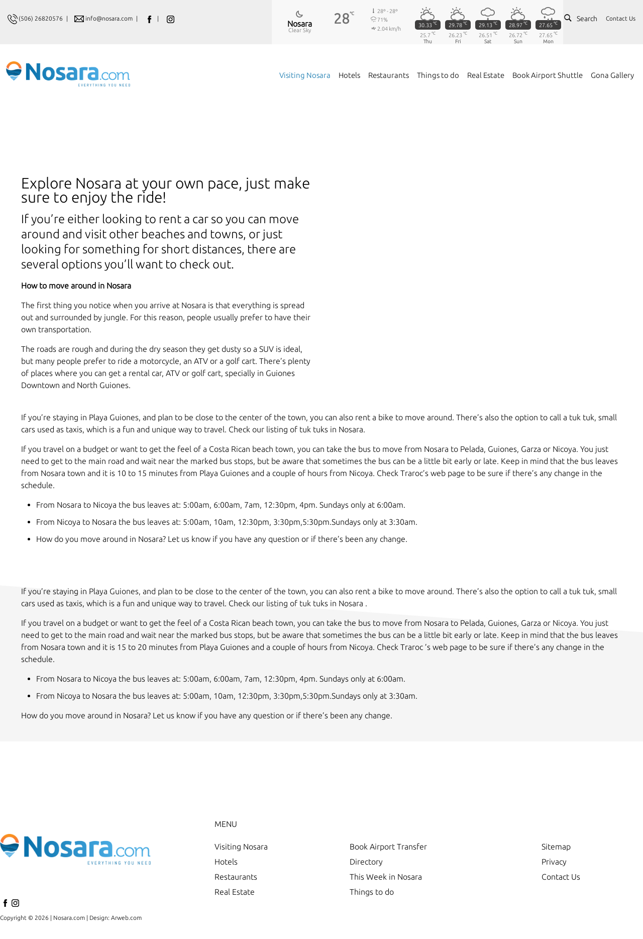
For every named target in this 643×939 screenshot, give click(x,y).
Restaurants (236, 876)
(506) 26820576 (41, 18)
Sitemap (556, 846)
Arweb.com (126, 917)
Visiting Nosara (241, 846)
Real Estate (235, 891)
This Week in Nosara (386, 876)
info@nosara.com (109, 18)
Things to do (372, 891)
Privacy (554, 861)
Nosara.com (69, 917)
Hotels (226, 861)
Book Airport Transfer (388, 846)
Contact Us (620, 18)
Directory (366, 861)
